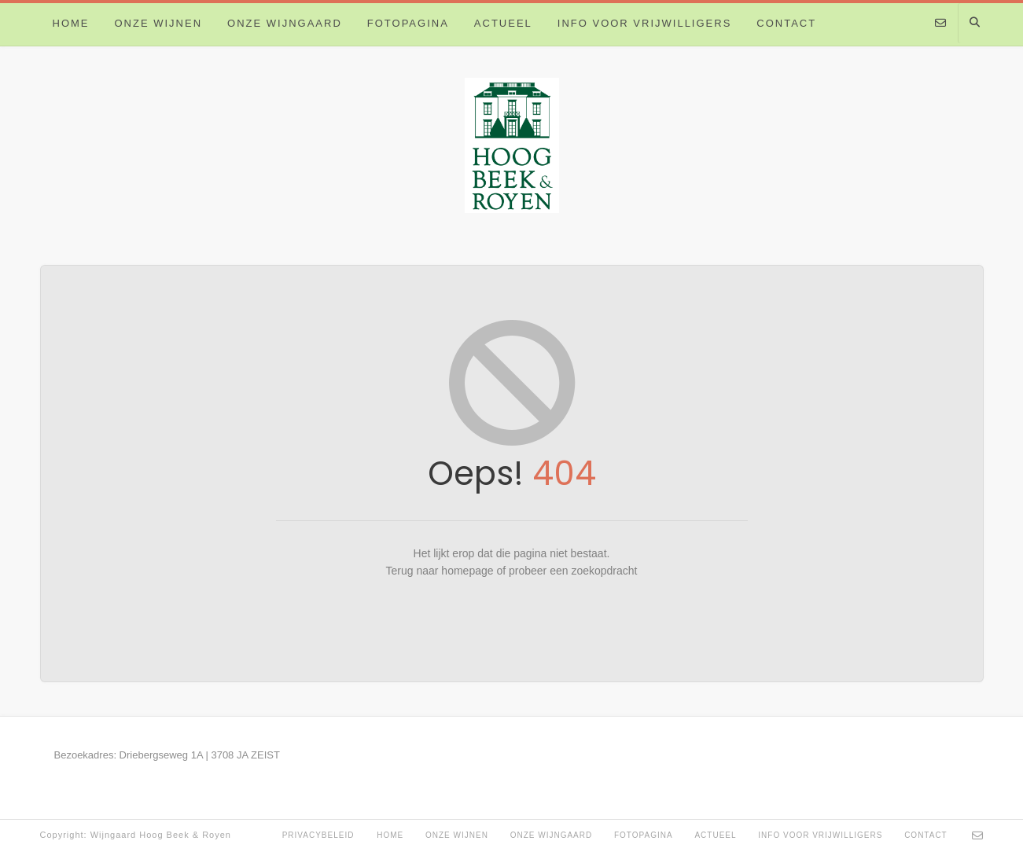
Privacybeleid (318, 835)
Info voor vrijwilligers (644, 23)
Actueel (503, 23)
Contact (786, 23)
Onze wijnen (159, 23)
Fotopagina (408, 23)
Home (71, 23)
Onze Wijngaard (284, 23)
